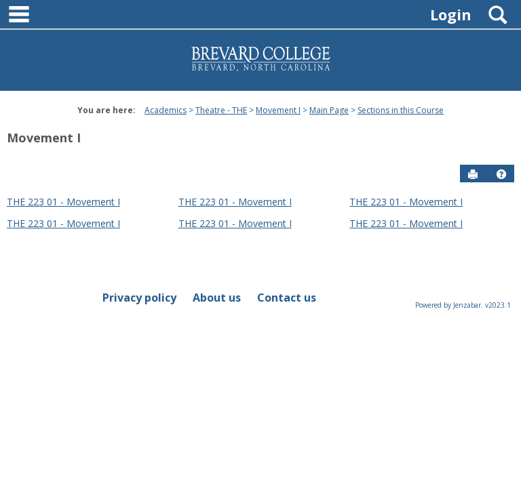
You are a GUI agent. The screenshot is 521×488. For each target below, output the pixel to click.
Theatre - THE (221, 110)
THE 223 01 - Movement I (63, 201)
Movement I (278, 110)
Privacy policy (139, 297)
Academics (165, 110)
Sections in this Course (401, 110)
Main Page (329, 110)
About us (217, 297)
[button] (501, 174)
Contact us (286, 297)
